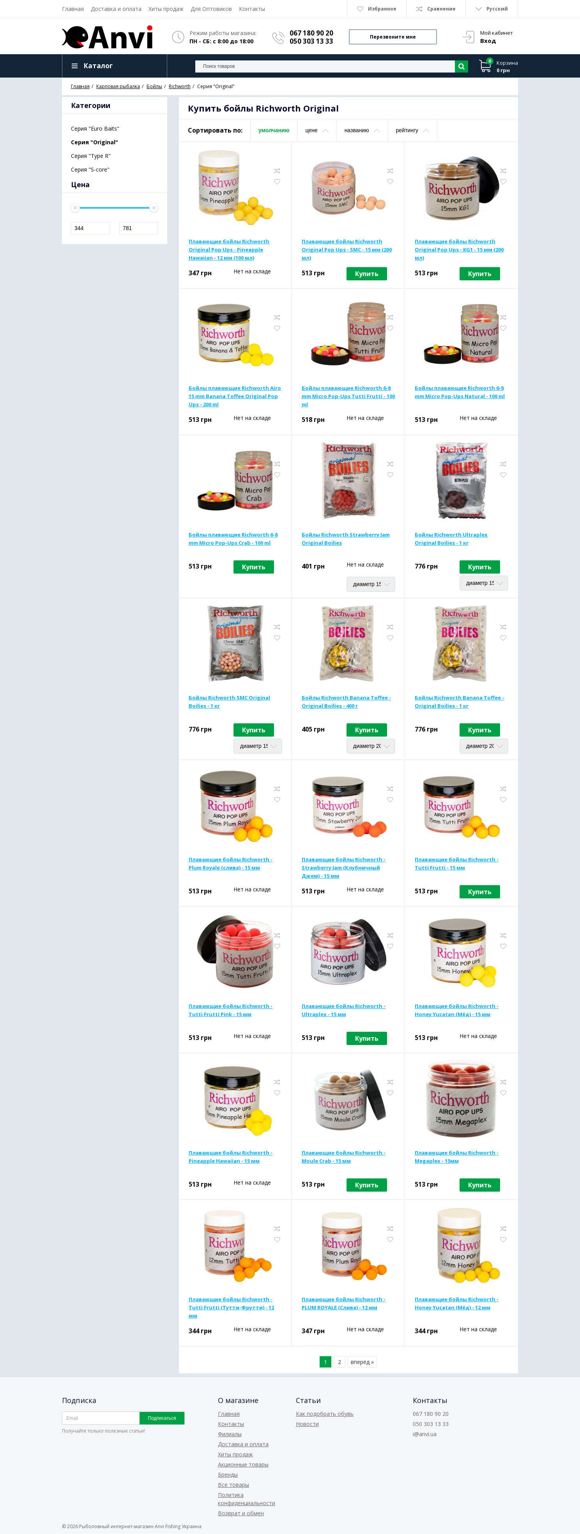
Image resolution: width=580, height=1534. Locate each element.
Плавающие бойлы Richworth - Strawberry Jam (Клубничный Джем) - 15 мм (343, 867)
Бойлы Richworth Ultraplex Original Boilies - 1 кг (451, 538)
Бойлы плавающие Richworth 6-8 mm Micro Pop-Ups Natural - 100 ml (460, 392)
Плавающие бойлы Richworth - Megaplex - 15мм (457, 1156)
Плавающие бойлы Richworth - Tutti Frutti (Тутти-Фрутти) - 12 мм (231, 1307)
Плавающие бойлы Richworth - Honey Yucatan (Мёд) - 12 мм (457, 1303)
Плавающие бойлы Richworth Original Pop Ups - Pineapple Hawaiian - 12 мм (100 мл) (229, 249)
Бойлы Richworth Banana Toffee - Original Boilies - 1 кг (459, 701)
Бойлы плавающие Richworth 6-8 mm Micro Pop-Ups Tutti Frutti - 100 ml (348, 396)
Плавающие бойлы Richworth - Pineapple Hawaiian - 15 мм (230, 1156)
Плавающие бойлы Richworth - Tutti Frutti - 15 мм (457, 863)
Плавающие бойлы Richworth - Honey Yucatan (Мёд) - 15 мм (457, 1010)
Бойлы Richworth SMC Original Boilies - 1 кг (229, 701)
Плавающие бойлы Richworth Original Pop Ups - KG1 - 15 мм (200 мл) (459, 249)
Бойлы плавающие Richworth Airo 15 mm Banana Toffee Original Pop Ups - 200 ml (235, 396)
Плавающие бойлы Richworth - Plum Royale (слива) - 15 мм (230, 863)
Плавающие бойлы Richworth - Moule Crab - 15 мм (343, 1156)
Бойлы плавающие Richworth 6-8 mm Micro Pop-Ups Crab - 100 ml (233, 538)
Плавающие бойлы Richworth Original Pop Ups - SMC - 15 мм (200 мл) (347, 249)
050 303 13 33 (311, 41)
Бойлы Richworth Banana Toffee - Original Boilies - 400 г (346, 701)
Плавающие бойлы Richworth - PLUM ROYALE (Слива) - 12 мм (343, 1303)
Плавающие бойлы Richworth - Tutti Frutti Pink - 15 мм (230, 1010)
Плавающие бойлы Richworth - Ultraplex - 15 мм (343, 1010)
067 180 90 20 (311, 32)
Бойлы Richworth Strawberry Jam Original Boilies (346, 538)
